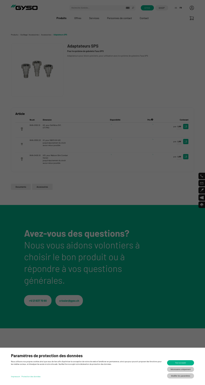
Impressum (15, 376)
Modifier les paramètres (180, 376)
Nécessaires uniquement (180, 369)
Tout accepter (180, 363)
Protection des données (31, 376)
